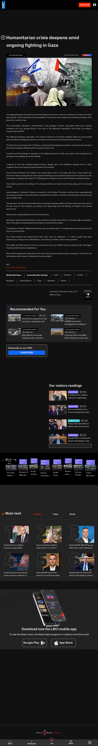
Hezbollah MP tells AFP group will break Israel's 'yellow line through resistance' (81, 546)
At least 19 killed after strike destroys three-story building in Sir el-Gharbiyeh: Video (23, 473)
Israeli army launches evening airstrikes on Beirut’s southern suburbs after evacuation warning (57, 474)
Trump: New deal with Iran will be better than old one (78, 425)
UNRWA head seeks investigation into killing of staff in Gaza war (75, 323)
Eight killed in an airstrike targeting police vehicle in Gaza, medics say (32, 336)
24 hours (37, 514)
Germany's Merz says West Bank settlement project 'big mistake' (76, 336)
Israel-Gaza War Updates (30, 315)
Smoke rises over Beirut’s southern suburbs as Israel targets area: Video (68, 472)
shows (71, 742)
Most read (13, 513)
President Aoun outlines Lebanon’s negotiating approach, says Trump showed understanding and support (79, 396)
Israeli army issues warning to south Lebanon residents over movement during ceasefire (16, 573)
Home (10, 742)
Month (71, 514)
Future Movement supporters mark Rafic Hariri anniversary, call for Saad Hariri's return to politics (91, 474)
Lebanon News (73, 392)
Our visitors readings (65, 385)
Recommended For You (28, 309)
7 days (54, 514)
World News (9, 462)
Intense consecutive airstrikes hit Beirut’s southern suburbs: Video (46, 474)
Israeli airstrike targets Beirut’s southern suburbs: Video (34, 472)
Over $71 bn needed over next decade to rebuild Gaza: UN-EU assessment (34, 320)
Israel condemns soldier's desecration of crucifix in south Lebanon (46, 546)
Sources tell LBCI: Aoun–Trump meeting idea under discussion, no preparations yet (79, 411)
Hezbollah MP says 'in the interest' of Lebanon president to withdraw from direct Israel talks (48, 573)
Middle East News (74, 420)
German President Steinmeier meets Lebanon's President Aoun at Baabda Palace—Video (79, 473)
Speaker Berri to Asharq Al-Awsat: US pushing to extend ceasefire (79, 439)
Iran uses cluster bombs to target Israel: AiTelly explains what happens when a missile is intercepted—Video (12, 474)
